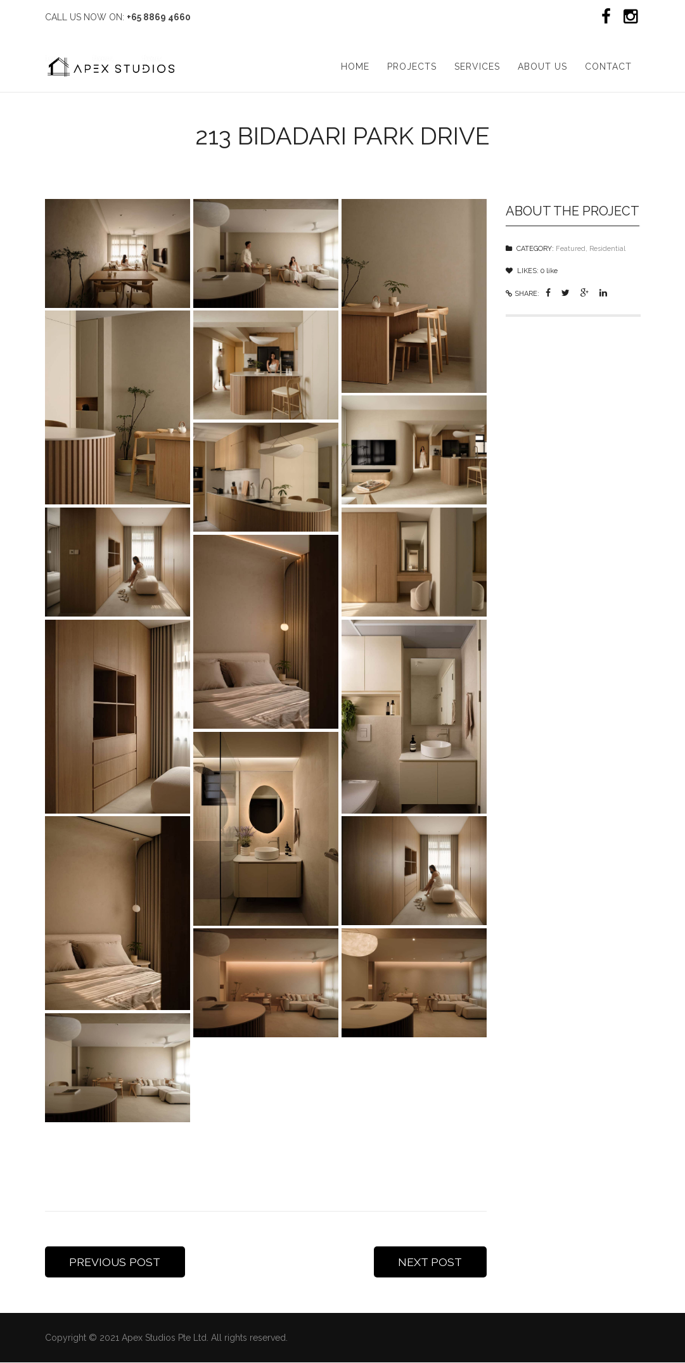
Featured (571, 247)
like (549, 270)
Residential (607, 247)
